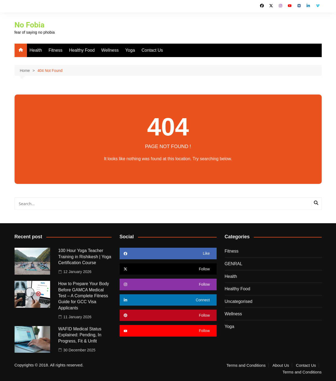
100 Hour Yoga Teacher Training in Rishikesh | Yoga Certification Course (84, 256)
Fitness (56, 50)
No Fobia (30, 24)
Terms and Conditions (246, 365)
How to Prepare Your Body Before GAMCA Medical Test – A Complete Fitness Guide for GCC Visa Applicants (83, 295)
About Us (280, 365)
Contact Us (152, 50)
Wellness (110, 50)
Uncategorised (238, 301)
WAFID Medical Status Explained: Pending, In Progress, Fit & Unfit (79, 335)
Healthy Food (82, 50)
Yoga (130, 50)
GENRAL (234, 263)
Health (36, 50)
